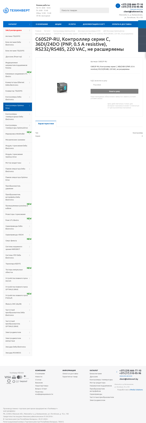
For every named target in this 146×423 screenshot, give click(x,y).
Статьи (38, 380)
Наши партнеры (41, 386)
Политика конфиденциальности (44, 393)
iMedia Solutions (136, 390)
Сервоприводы (96, 394)
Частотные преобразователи (102, 397)
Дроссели (94, 376)
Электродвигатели (97, 400)
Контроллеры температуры (101, 380)
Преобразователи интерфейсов (97, 390)
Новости (38, 376)
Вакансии (39, 383)
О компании (42, 24)
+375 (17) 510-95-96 (132, 7)
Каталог (13, 24)
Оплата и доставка (121, 24)
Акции (58, 24)
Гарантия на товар (70, 376)
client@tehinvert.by (133, 11)
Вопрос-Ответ (41, 389)
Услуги (72, 24)
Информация (69, 370)
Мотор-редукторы (97, 383)
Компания (40, 370)
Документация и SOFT (94, 24)
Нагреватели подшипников (101, 386)
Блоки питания (96, 373)
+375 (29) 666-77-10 (132, 4)
